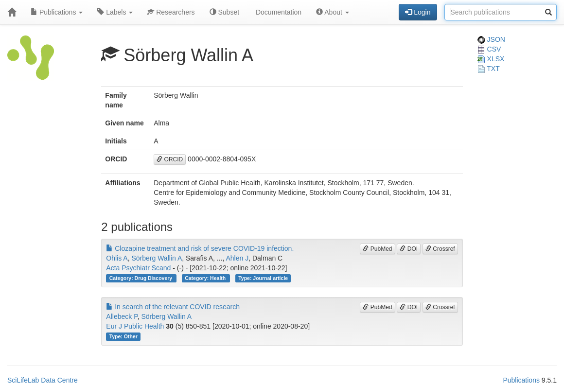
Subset (224, 12)
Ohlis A (116, 258)
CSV (489, 49)
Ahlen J (237, 258)
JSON (491, 39)
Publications (57, 12)
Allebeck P (121, 316)
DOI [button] (409, 248)
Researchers (170, 12)
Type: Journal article (263, 278)
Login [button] (417, 12)
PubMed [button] (377, 248)
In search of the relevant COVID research (173, 307)
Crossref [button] (440, 248)
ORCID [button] (170, 159)
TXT (488, 68)
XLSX (491, 59)
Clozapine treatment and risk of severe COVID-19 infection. (200, 248)
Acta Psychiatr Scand (138, 268)
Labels (115, 12)
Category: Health (206, 278)
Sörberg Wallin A (156, 258)
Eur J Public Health (135, 326)
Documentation (277, 12)
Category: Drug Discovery (141, 278)
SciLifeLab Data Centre (42, 380)
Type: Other (123, 336)
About (332, 12)
